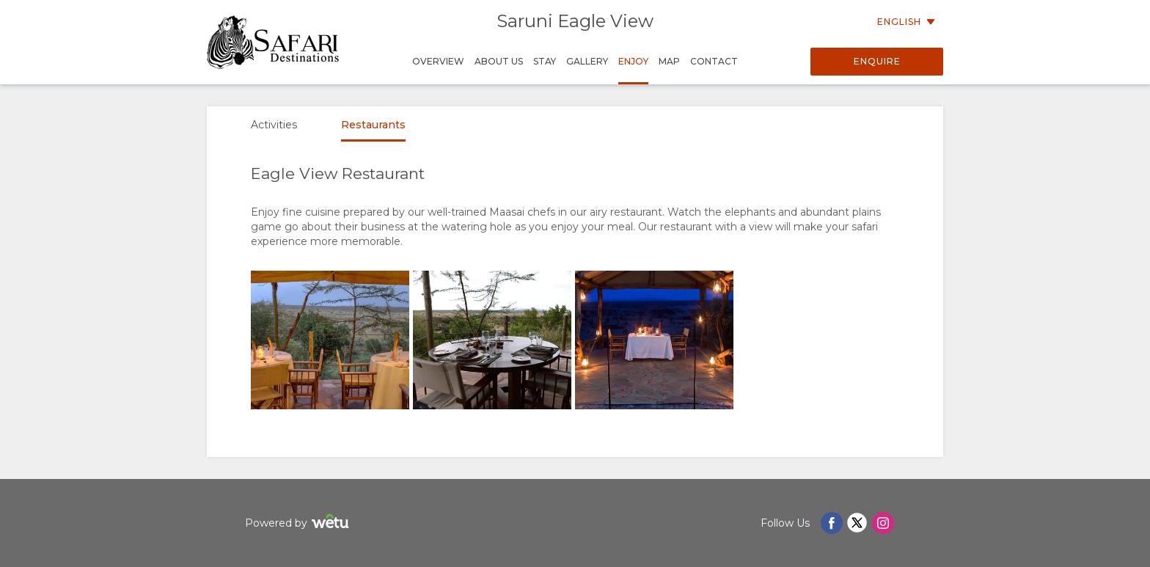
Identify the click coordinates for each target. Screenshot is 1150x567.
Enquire (877, 61)
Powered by (299, 523)
